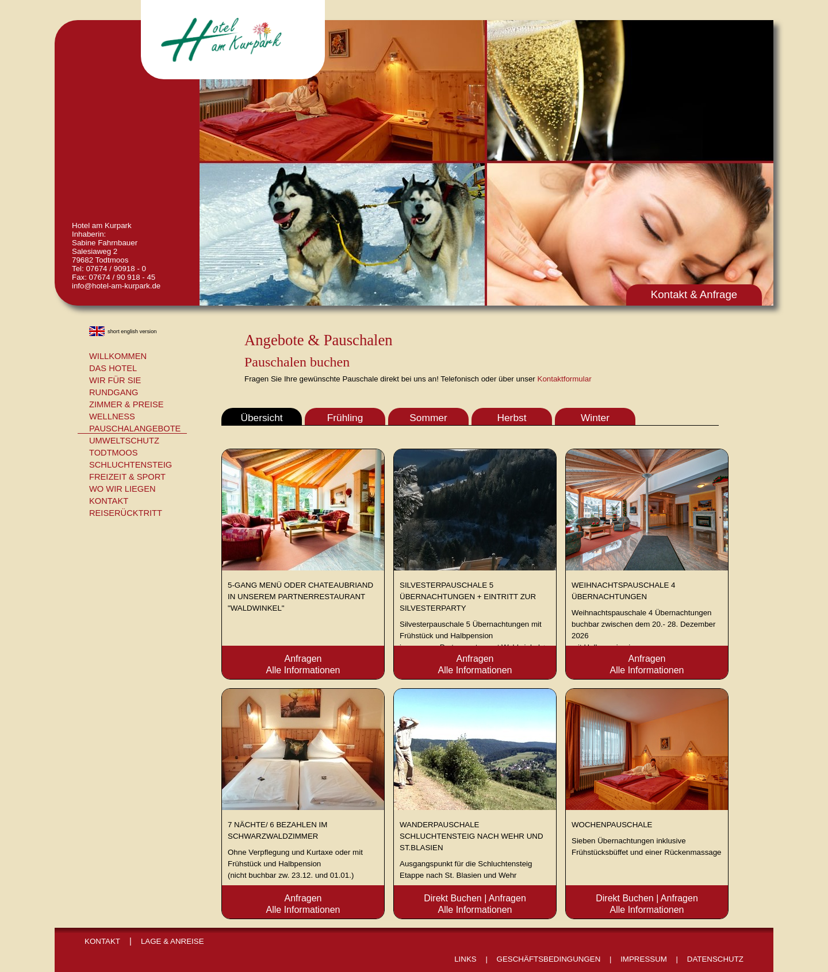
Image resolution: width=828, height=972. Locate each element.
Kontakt (108, 501)
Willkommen (118, 356)
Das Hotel (113, 368)
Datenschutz (715, 959)
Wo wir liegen (122, 488)
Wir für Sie (115, 380)
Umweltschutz (124, 440)
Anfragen (303, 659)
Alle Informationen (303, 670)
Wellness (112, 416)
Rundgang (114, 392)
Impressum (643, 959)
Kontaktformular (565, 379)
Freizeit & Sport (127, 476)
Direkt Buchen (453, 898)
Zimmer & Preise (126, 404)
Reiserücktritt (125, 513)
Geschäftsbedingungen (549, 959)
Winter (595, 417)
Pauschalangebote (135, 428)
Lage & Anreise (172, 941)
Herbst (511, 417)
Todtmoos (113, 452)
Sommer (428, 417)
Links (465, 959)
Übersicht (261, 417)
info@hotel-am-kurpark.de (116, 285)
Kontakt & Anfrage (694, 294)
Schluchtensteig (130, 464)
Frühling (345, 417)
